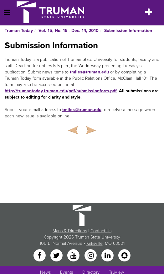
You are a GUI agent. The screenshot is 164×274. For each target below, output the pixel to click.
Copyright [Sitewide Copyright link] (53, 237)
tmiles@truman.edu (89, 72)
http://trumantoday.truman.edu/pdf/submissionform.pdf (61, 91)
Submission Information (128, 30)
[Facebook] (40, 256)
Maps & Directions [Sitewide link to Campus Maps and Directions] (70, 231)
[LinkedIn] (108, 256)
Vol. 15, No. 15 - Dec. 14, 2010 (68, 30)
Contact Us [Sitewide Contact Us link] (100, 231)
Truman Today (19, 30)
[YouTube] (74, 256)
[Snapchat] (124, 256)
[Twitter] (57, 256)
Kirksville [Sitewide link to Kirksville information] (94, 243)
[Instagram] (91, 256)
